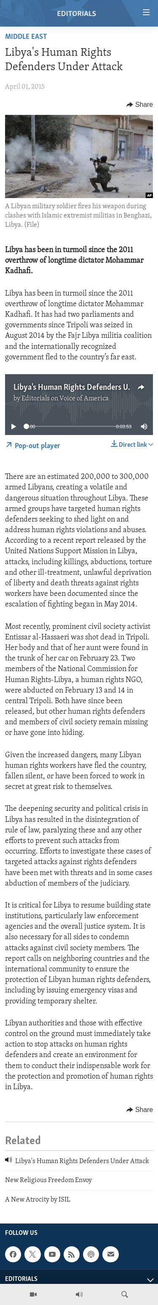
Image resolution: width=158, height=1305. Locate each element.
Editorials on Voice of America (65, 398)
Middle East (26, 37)
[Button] (139, 104)
